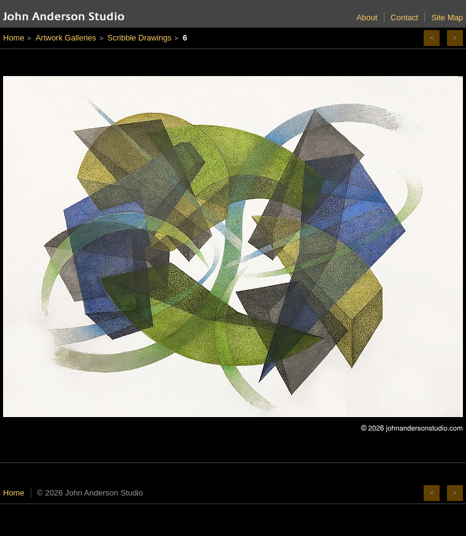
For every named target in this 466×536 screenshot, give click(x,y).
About (366, 17)
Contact (404, 17)
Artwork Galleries (66, 37)
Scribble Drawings (139, 37)
